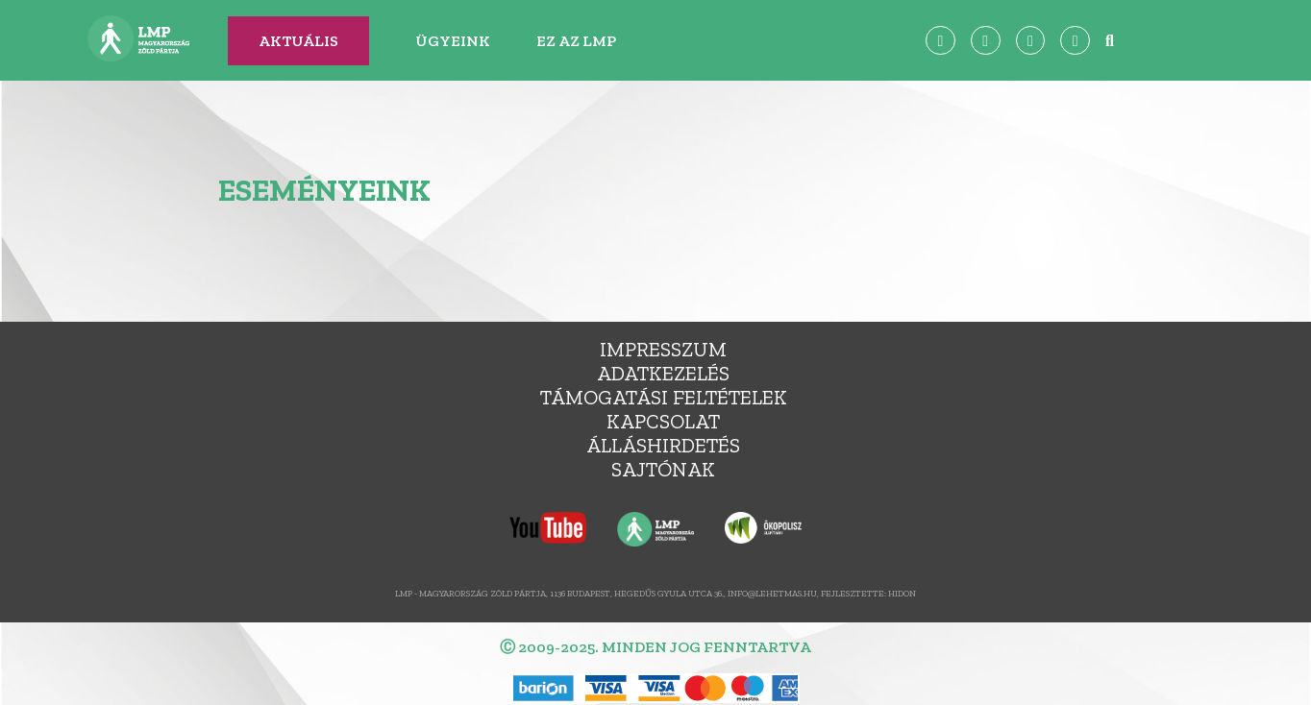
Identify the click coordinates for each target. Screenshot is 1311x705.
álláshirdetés (663, 445)
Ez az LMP (576, 41)
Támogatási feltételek (663, 397)
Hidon (902, 593)
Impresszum (663, 349)
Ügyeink (452, 41)
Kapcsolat (663, 421)
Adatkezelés (663, 373)
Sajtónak (663, 469)
